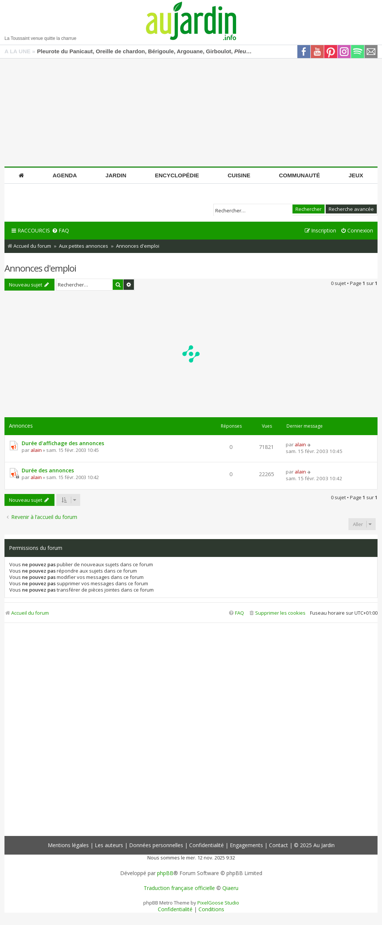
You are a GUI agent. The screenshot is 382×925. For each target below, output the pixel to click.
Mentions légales (68, 845)
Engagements (246, 845)
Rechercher (308, 209)
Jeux (355, 175)
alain (36, 450)
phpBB (165, 873)
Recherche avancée (351, 209)
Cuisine (239, 175)
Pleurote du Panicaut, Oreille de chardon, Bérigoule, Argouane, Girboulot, (145, 51)
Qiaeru (230, 888)
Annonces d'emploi (40, 268)
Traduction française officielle (179, 888)
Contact (278, 845)
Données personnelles (156, 845)
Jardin (116, 175)
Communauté (299, 175)
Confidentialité (206, 845)
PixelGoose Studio (218, 902)
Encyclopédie (177, 175)
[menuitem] (60, 230)
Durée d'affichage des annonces (63, 443)
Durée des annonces (48, 470)
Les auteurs (109, 845)
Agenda (65, 175)
